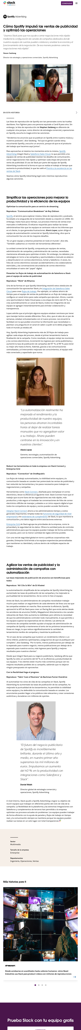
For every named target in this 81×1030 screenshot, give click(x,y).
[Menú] (76, 3)
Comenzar (67, 3)
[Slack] (9, 3)
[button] (35, 985)
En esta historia (11, 112)
